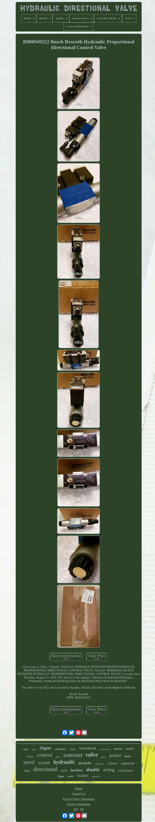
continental (60, 749)
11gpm (45, 748)
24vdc (34, 750)
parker (115, 755)
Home (78, 788)
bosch (103, 757)
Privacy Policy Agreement (79, 799)
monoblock (87, 748)
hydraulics (99, 763)
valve (91, 754)
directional (45, 769)
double (93, 769)
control (44, 755)
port (58, 757)
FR (82, 809)
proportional (105, 749)
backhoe (77, 770)
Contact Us (78, 793)
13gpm (72, 749)
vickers (82, 775)
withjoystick (125, 770)
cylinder (112, 763)
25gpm (25, 749)
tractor (118, 748)
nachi (70, 776)
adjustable (96, 776)
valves (30, 756)
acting (109, 769)
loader (130, 748)
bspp (27, 770)
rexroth (44, 762)
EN (76, 809)
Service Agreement (78, 804)
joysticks (85, 763)
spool (29, 762)
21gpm (60, 776)
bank (128, 756)
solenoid (72, 755)
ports (64, 770)
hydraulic (64, 762)
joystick (127, 763)
